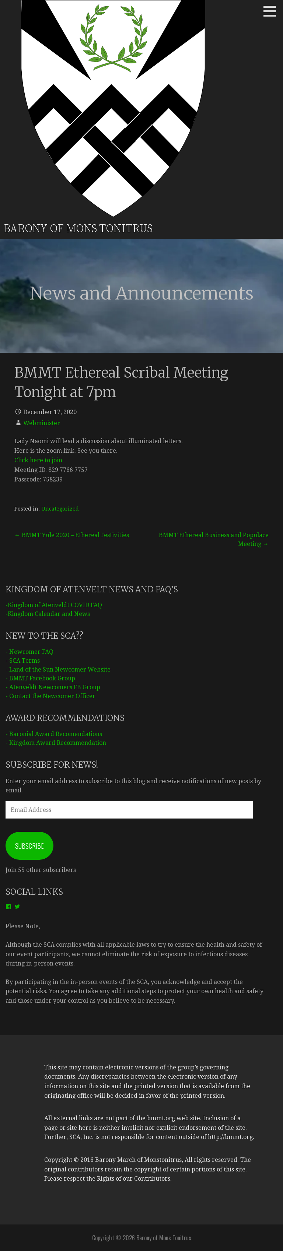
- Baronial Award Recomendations (54, 733)
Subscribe (29, 846)
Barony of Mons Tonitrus (78, 229)
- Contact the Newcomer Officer (50, 696)
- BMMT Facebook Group (40, 678)
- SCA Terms (23, 660)
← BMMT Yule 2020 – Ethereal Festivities (71, 535)
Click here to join (38, 460)
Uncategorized (60, 509)
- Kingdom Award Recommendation (56, 742)
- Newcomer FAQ (29, 651)
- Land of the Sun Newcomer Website (58, 669)
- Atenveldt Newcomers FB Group (53, 687)
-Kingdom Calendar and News (48, 613)
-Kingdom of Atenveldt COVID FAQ (54, 605)
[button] (272, 11)
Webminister (41, 423)
